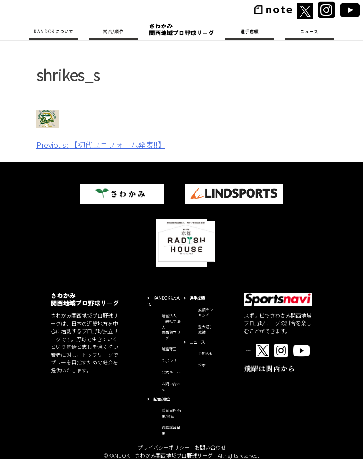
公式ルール (171, 371)
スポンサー (171, 360)
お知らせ (205, 353)
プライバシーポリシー (164, 447)
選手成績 (250, 31)
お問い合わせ (210, 447)
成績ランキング (205, 312)
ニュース (309, 31)
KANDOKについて (54, 31)
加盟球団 (169, 348)
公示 (202, 364)
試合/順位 (113, 31)
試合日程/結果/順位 (172, 413)
